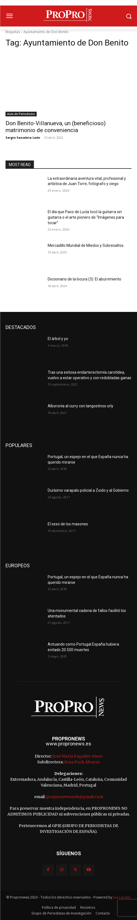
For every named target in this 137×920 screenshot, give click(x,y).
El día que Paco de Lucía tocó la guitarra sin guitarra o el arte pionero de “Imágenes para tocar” (86, 217)
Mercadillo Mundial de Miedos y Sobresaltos (85, 245)
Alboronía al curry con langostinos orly (80, 406)
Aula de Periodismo (21, 114)
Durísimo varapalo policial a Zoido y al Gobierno (88, 490)
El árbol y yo (58, 338)
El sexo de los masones (68, 524)
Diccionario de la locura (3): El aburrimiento (84, 279)
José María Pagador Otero (78, 756)
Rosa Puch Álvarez (82, 761)
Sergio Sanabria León (23, 137)
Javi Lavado (122, 897)
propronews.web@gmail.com (74, 796)
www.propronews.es (68, 744)
